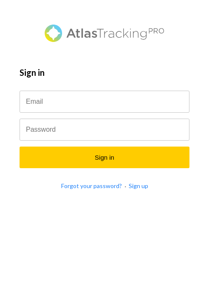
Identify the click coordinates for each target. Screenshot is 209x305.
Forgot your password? (91, 186)
